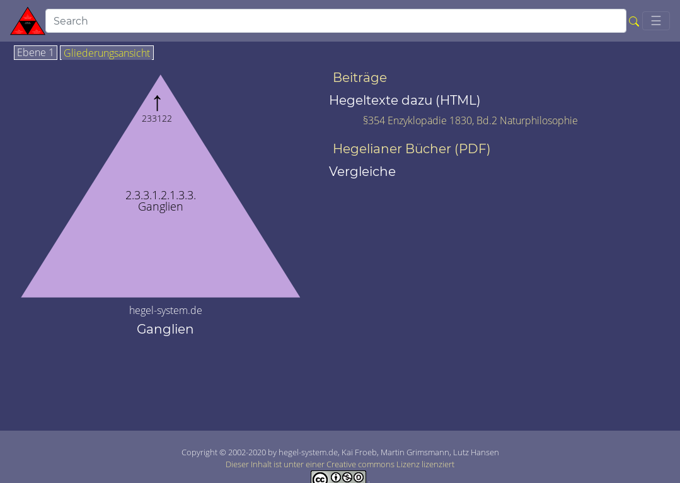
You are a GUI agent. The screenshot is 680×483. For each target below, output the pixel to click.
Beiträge (360, 77)
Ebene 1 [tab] (35, 53)
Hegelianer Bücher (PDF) (412, 148)
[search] (335, 21)
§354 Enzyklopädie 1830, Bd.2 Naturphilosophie (470, 120)
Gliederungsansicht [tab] (107, 53)
